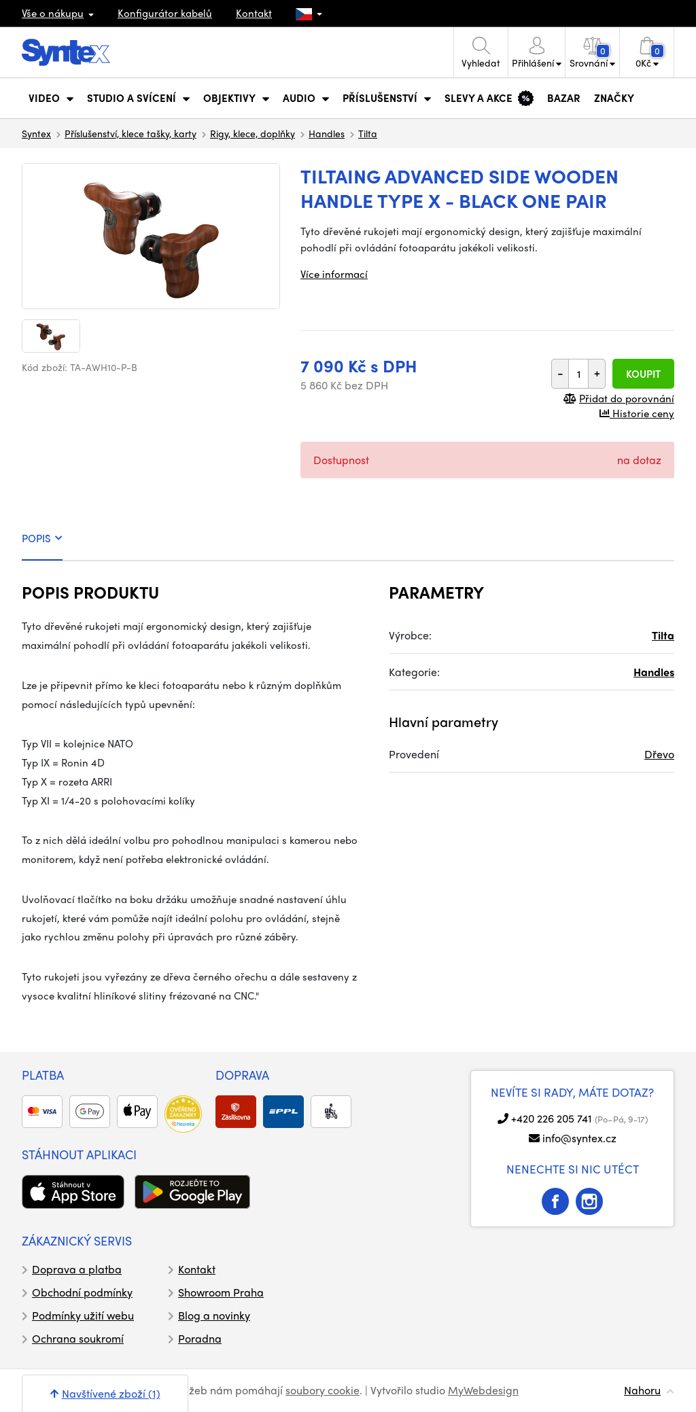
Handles (327, 133)
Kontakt (254, 12)
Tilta (367, 133)
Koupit (643, 373)
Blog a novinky (214, 1315)
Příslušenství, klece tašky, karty (130, 133)
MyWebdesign (483, 1390)
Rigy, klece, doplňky (252, 133)
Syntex (36, 133)
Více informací (334, 273)
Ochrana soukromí (78, 1338)
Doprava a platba (77, 1269)
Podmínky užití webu (83, 1315)
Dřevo (659, 754)
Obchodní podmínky (82, 1292)
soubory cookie (322, 1390)
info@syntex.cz (579, 1138)
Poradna (200, 1338)
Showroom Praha (221, 1292)
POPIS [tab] (42, 538)
